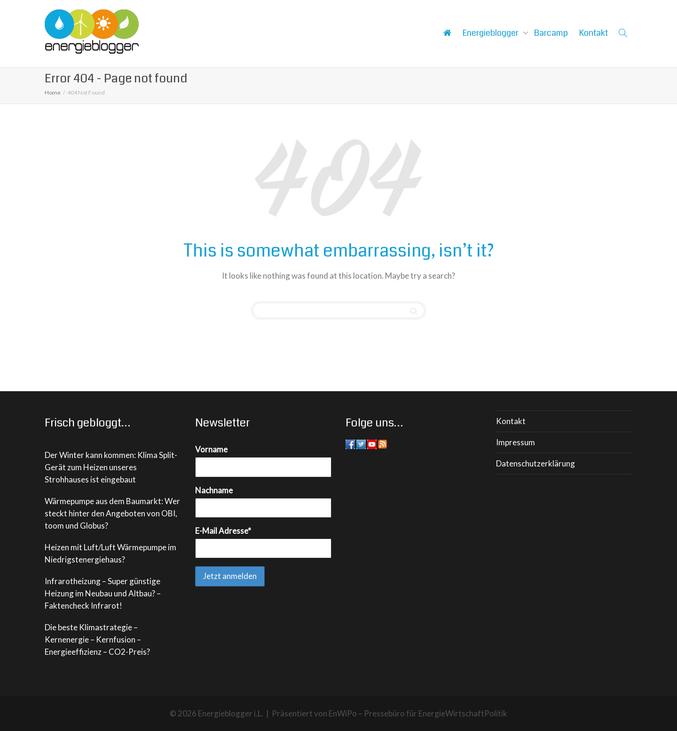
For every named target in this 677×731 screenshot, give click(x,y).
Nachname (214, 490)
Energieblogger (491, 33)
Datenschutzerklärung (535, 463)
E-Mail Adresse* (223, 531)
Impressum (515, 442)
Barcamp (551, 33)
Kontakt (593, 33)
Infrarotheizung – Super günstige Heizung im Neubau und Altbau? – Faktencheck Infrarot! (103, 593)
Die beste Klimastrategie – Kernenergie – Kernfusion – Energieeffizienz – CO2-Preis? (97, 639)
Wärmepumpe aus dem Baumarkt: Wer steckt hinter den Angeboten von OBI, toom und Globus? (112, 513)
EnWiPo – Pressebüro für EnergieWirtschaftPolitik (418, 713)
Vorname (211, 449)
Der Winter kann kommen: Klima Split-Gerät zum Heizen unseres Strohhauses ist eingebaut (111, 467)
